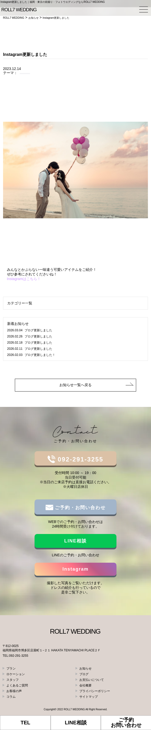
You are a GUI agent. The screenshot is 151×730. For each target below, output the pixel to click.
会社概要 (85, 685)
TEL (25, 722)
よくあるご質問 (17, 685)
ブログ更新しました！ (31, 355)
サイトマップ (88, 696)
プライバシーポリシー (94, 691)
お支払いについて (91, 680)
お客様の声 (14, 691)
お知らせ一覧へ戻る (75, 385)
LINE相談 (75, 540)
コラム (11, 696)
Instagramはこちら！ (24, 279)
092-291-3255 (79, 459)
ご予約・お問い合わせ (79, 507)
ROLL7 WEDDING (74, 709)
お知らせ (85, 668)
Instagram (75, 569)
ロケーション (15, 674)
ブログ (84, 674)
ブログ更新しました (29, 330)
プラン (11, 668)
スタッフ (12, 680)
